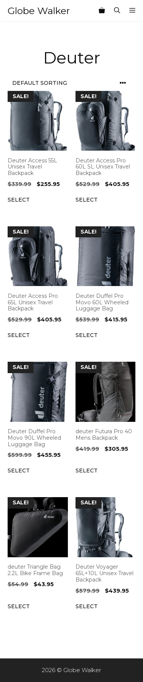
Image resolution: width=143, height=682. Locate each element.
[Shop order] (71, 83)
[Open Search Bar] (117, 10)
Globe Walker (39, 10)
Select (19, 199)
